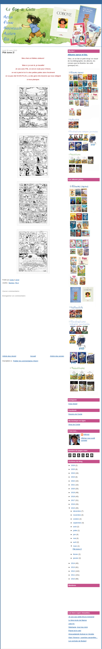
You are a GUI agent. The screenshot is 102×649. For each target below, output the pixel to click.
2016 (73, 504)
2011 (73, 575)
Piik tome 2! (77, 549)
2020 (73, 489)
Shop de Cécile (74, 424)
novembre (77, 515)
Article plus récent (9, 356)
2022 (73, 481)
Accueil (33, 356)
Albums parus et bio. (78, 55)
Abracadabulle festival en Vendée (81, 634)
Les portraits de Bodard (77, 641)
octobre (76, 519)
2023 (73, 477)
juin (74, 534)
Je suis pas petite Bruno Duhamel (81, 617)
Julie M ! (71, 624)
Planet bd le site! (74, 631)
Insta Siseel (72, 404)
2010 (73, 579)
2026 (73, 465)
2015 (73, 508)
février (75, 554)
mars (75, 546)
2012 (73, 571)
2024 (73, 473)
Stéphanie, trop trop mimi (78, 627)
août (75, 527)
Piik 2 (17, 283)
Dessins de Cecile (75, 414)
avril (75, 542)
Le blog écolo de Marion (77, 620)
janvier (76, 558)
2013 (73, 567)
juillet (75, 530)
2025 (73, 469)
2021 (73, 485)
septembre (77, 523)
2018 (73, 496)
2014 (73, 563)
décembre (77, 511)
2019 (73, 492)
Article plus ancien (57, 356)
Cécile (86, 434)
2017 (73, 500)
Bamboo (11, 283)
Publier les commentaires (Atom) (25, 361)
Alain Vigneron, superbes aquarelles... (82, 638)
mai (74, 538)
